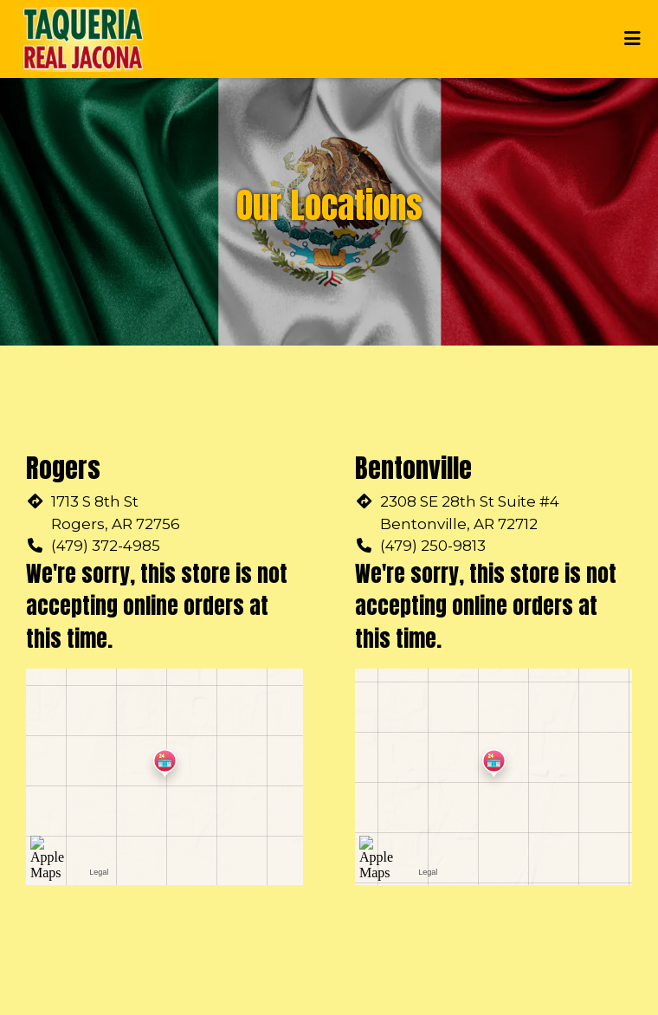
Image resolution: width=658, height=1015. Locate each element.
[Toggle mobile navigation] (632, 39)
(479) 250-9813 (433, 545)
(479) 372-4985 (105, 545)
